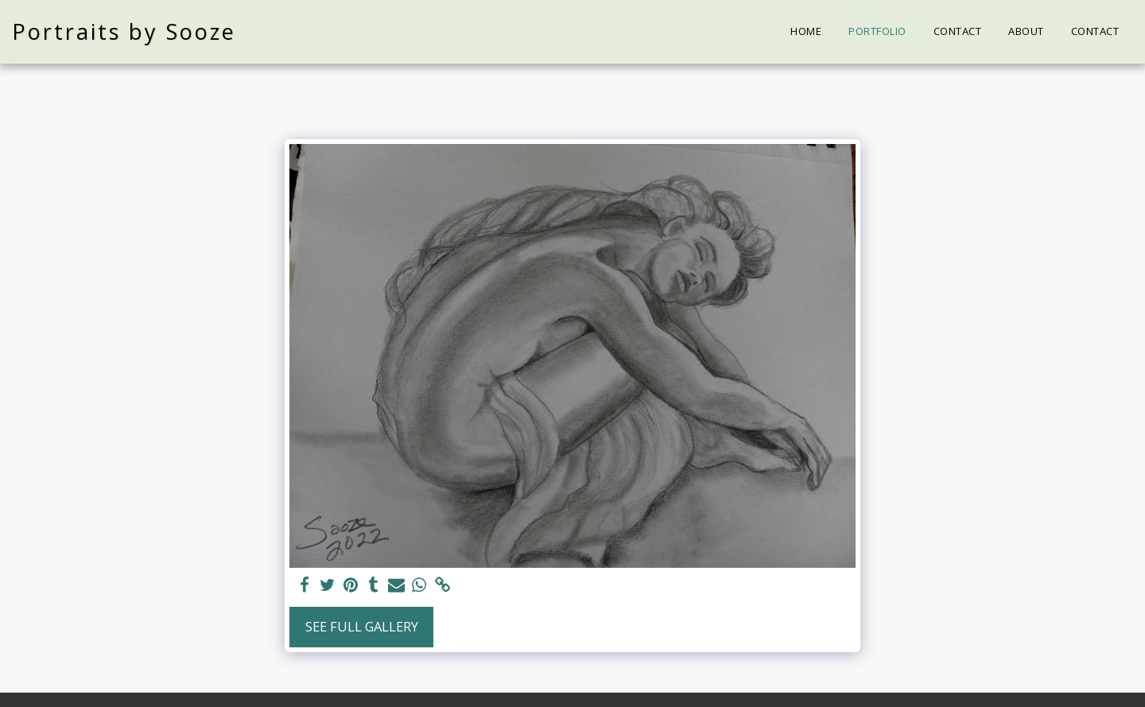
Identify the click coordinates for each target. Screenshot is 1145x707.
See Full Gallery (361, 626)
